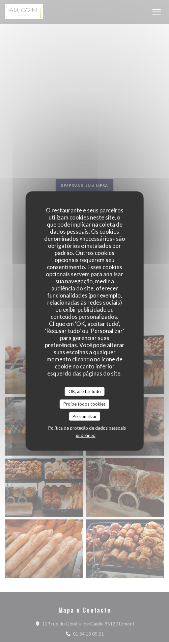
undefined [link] (85, 435)
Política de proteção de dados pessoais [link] (87, 428)
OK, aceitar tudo (84, 391)
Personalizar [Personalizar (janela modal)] (85, 416)
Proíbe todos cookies (84, 404)
